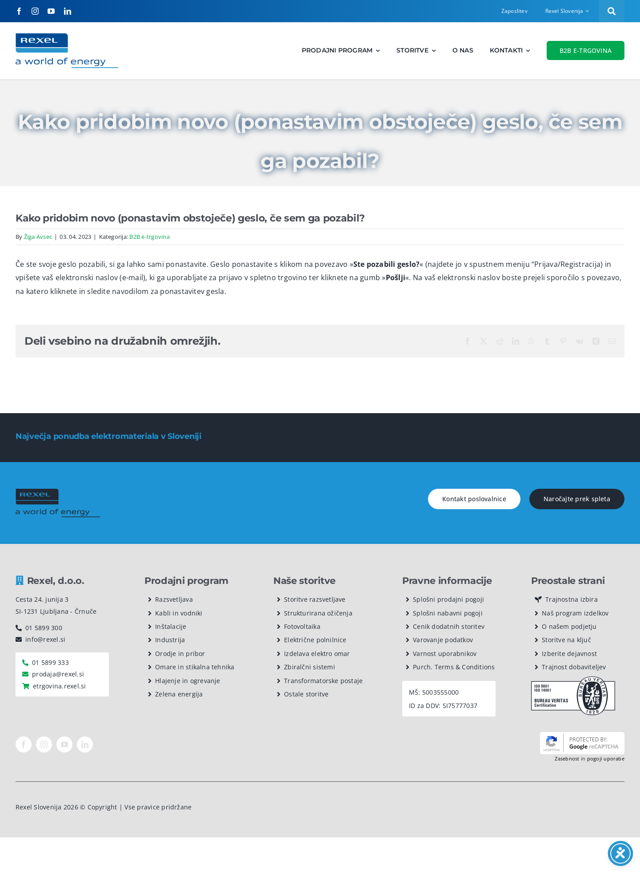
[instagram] (35, 11)
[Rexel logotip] (67, 37)
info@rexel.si (45, 639)
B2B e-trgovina (149, 237)
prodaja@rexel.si (58, 674)
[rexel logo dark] (58, 492)
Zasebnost (567, 758)
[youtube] (51, 11)
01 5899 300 (43, 628)
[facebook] (19, 11)
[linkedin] (67, 11)
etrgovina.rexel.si (59, 686)
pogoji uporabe (605, 758)
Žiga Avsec (38, 237)
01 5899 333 (50, 662)
